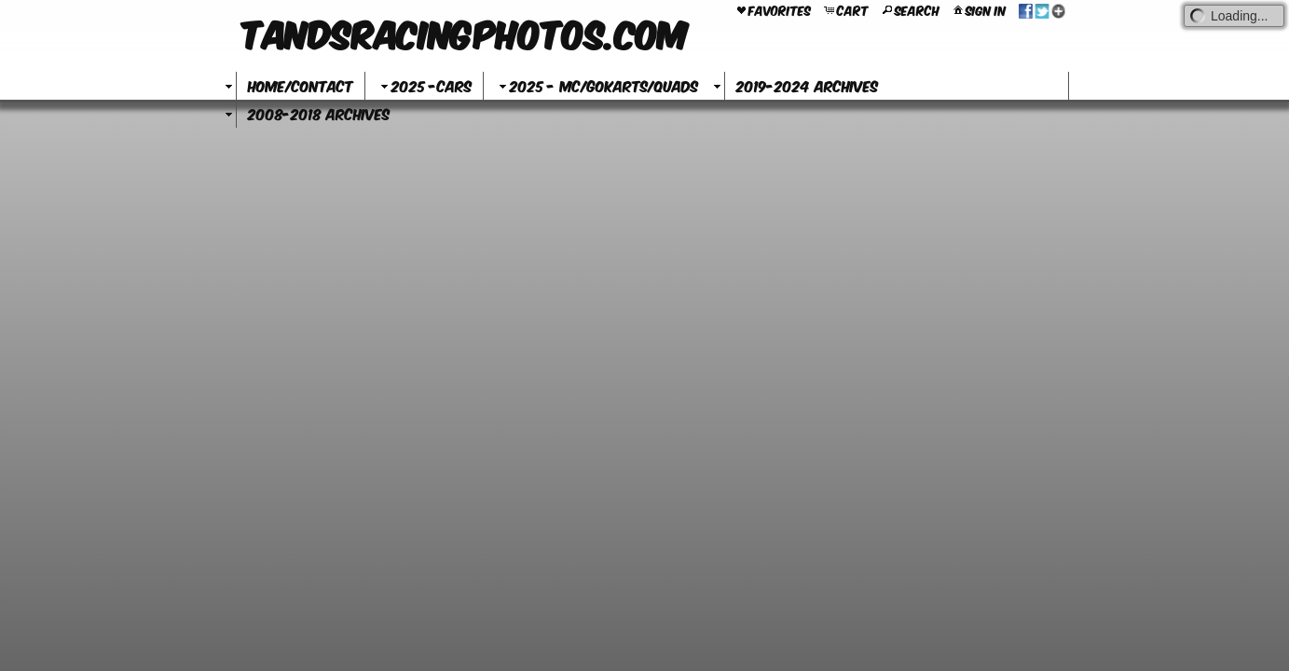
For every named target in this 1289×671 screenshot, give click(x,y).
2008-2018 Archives (319, 113)
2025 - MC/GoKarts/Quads (596, 85)
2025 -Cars (424, 85)
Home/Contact (300, 85)
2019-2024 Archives (807, 85)
